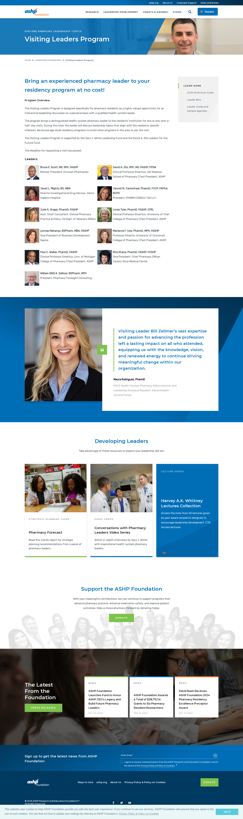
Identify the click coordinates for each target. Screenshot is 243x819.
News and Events (209, 3)
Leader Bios (194, 99)
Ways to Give (85, 782)
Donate (121, 617)
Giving (177, 12)
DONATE (209, 782)
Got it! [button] (227, 811)
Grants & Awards (155, 12)
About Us (167, 3)
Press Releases (43, 707)
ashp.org (153, 3)
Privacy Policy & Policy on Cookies (158, 766)
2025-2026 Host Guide (200, 92)
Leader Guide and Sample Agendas (197, 109)
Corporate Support (186, 3)
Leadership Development (120, 12)
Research (92, 12)
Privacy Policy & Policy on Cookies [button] (139, 813)
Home (28, 60)
